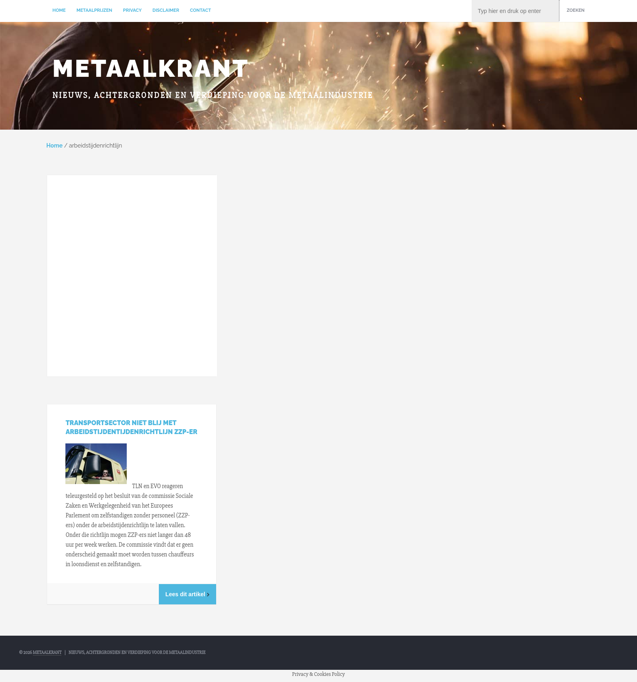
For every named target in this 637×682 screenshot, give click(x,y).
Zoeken (576, 10)
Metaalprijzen (94, 10)
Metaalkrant (150, 68)
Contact (200, 10)
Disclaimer (165, 10)
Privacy (132, 10)
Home (59, 10)
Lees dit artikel (187, 594)
